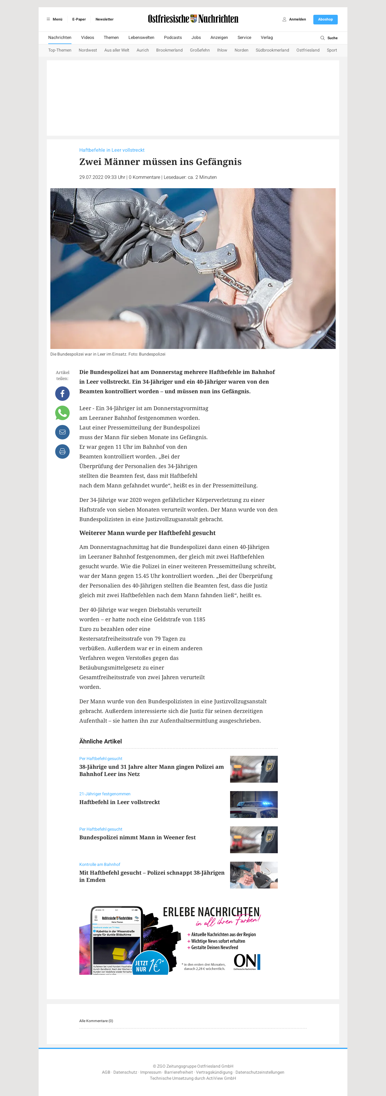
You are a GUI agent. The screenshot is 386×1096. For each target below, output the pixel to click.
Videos (87, 37)
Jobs (196, 37)
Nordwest (88, 50)
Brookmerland (169, 50)
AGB (106, 1072)
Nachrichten (59, 37)
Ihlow (222, 50)
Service (244, 37)
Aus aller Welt (116, 50)
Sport (332, 50)
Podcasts (173, 37)
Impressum (150, 1072)
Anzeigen (219, 37)
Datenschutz (125, 1072)
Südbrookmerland (272, 50)
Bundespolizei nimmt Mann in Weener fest (137, 837)
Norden (241, 50)
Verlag (267, 37)
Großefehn (200, 50)
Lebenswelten (141, 37)
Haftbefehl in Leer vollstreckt (119, 802)
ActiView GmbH (221, 1078)
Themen (111, 37)
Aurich (143, 50)
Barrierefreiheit (178, 1072)
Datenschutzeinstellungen (260, 1072)
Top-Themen (59, 50)
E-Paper (79, 19)
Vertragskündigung (214, 1072)
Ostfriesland (308, 50)
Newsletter (104, 19)
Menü (53, 19)
